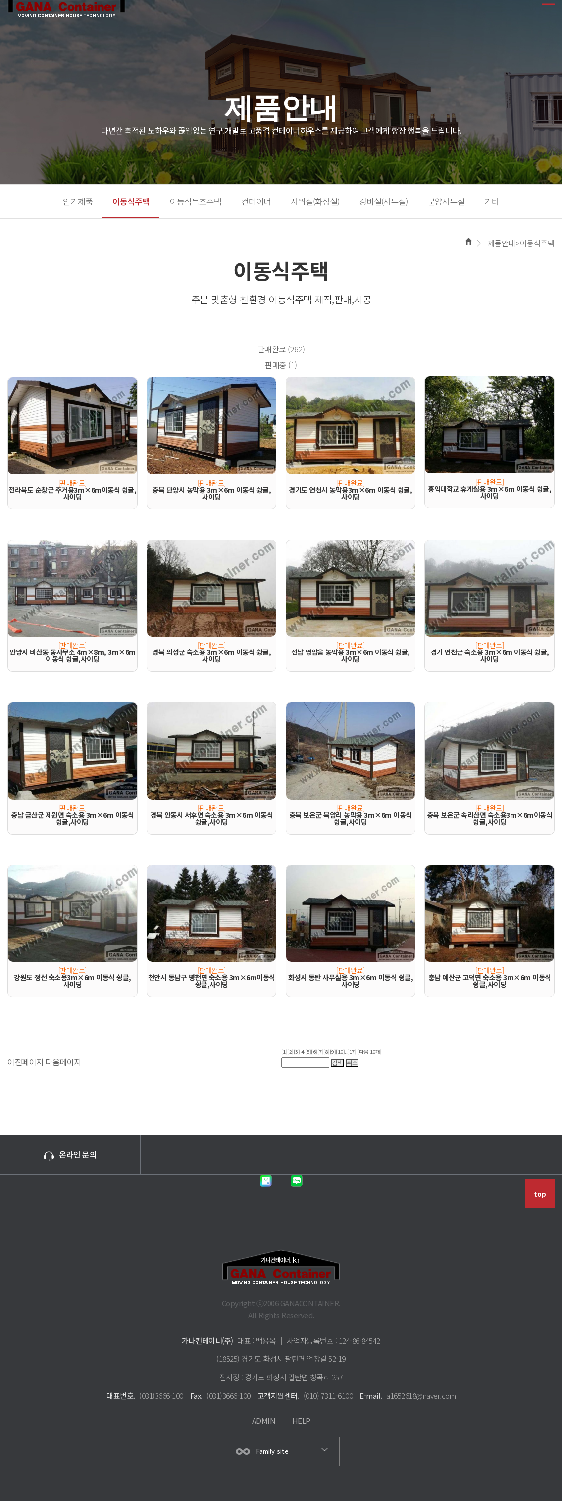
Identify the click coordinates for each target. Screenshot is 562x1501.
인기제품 (78, 201)
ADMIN (264, 1420)
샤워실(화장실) (315, 201)
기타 (491, 201)
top (540, 1194)
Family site (272, 1451)
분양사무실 (445, 201)
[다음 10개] (370, 1051)
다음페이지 (63, 1062)
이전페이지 (25, 1062)
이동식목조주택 (195, 201)
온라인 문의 (70, 1154)
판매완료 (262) (281, 349)
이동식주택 (131, 201)
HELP (301, 1420)
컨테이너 (256, 201)
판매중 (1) (281, 365)
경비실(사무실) (383, 201)
